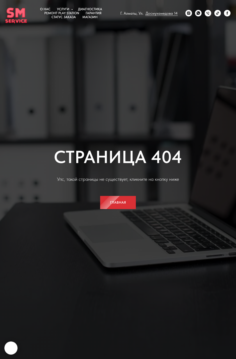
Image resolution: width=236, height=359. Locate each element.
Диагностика (90, 9)
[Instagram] (188, 13)
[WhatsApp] (198, 13)
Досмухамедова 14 (162, 13)
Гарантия (93, 13)
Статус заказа (63, 17)
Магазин (90, 17)
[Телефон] (208, 13)
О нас (45, 9)
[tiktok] (217, 13)
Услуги (63, 9)
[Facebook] (227, 13)
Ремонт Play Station (61, 13)
